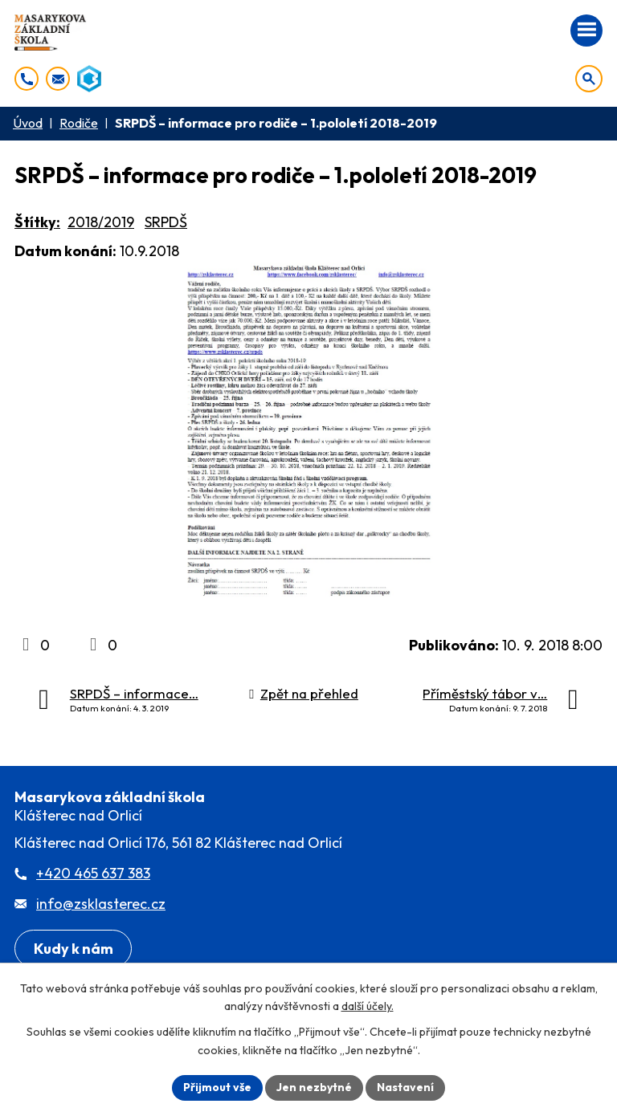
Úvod (28, 123)
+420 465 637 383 (93, 873)
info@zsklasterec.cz (100, 903)
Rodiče (78, 123)
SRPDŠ (166, 222)
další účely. (367, 1007)
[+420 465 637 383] (26, 79)
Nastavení (405, 1087)
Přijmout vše (217, 1087)
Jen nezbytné (314, 1087)
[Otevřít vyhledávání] (589, 78)
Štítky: (37, 222)
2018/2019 (100, 222)
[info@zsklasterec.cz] (58, 79)
